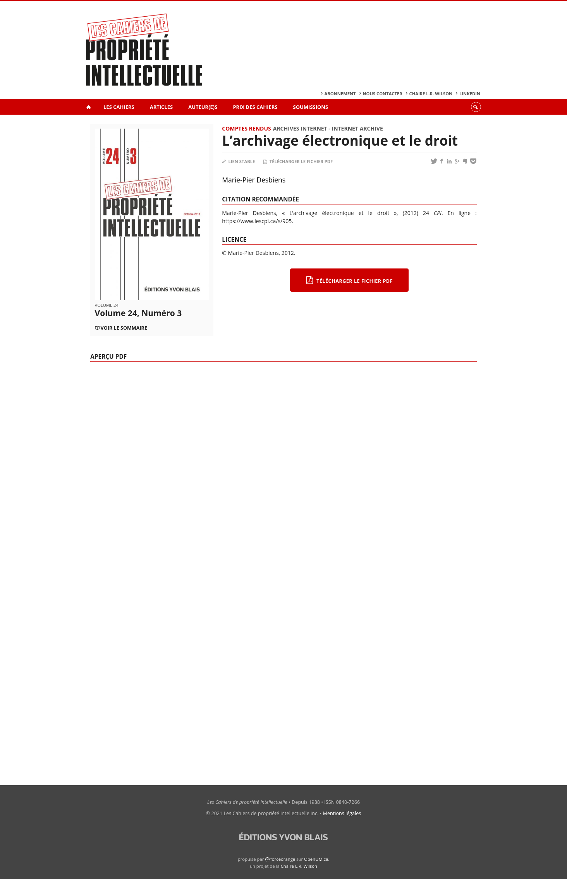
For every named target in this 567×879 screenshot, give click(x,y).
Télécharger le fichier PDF (298, 161)
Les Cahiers (118, 106)
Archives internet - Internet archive (328, 128)
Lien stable (238, 161)
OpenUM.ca (316, 859)
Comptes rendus (246, 128)
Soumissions (310, 106)
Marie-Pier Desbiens (253, 179)
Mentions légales (342, 813)
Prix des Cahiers (255, 106)
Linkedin (469, 93)
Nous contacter (382, 93)
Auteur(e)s (202, 106)
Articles (161, 106)
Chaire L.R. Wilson (431, 93)
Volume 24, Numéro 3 (138, 313)
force (282, 859)
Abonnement (340, 93)
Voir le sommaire (124, 328)
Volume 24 (107, 305)
